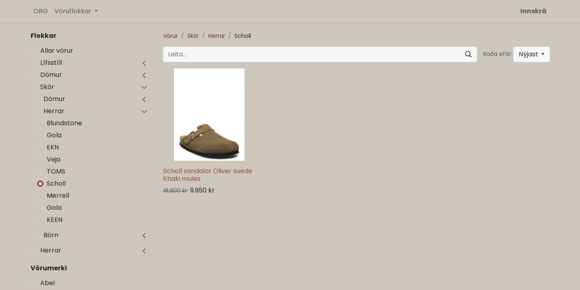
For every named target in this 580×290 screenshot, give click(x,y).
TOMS (56, 171)
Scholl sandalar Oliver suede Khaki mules (207, 174)
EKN (53, 147)
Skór (47, 86)
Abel (47, 283)
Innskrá (533, 11)
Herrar (54, 111)
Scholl (56, 183)
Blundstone (64, 123)
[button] (532, 54)
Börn (51, 235)
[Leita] (468, 54)
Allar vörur (56, 50)
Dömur (51, 74)
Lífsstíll (51, 62)
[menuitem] (40, 11)
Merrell (58, 195)
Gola (54, 135)
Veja (53, 159)
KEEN (54, 219)
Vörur (170, 36)
